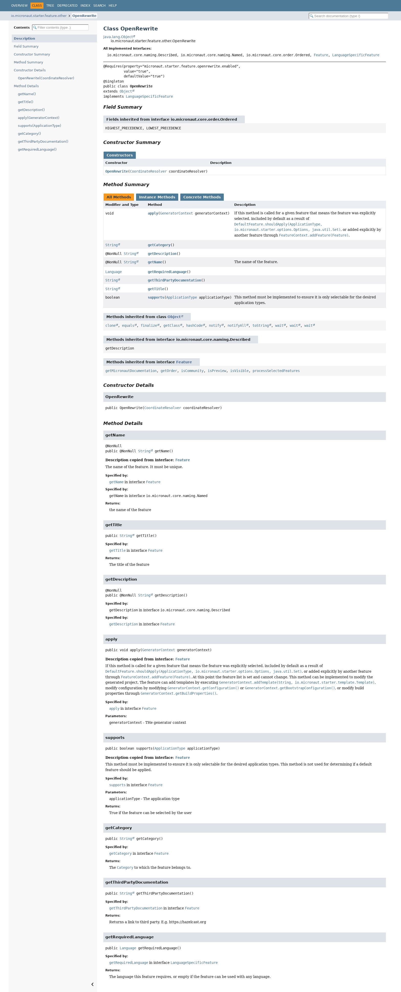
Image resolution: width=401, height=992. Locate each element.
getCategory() (29, 134)
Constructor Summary (32, 54)
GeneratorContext (176, 213)
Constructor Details (30, 70)
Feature (321, 55)
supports (156, 297)
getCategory (159, 245)
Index (85, 5)
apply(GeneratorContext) (38, 118)
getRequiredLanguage (167, 272)
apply (153, 213)
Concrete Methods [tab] (202, 197)
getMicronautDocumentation (131, 371)
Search (99, 5)
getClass (171, 325)
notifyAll (237, 325)
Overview (19, 5)
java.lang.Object (118, 37)
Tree (50, 5)
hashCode (194, 325)
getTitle (156, 289)
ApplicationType (181, 297)
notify (215, 325)
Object (126, 91)
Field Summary (26, 46)
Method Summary (28, 62)
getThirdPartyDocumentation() (43, 141)
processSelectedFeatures (276, 371)
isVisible (239, 371)
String (111, 245)
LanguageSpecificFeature (355, 55)
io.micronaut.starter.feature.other (38, 16)
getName (155, 262)
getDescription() (31, 110)
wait (279, 325)
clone (110, 325)
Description (24, 38)
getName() (27, 94)
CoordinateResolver (148, 171)
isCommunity (192, 371)
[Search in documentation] (348, 16)
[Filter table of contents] (60, 27)
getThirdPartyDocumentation (174, 280)
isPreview (217, 371)
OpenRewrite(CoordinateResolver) (46, 78)
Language (113, 272)
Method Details (26, 86)
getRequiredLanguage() (37, 149)
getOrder (169, 371)
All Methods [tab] (119, 197)
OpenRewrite (84, 16)
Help (113, 5)
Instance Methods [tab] (157, 197)
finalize (149, 325)
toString (260, 325)
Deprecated (67, 5)
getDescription (162, 254)
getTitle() (25, 102)
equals (128, 325)
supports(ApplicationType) (39, 126)
